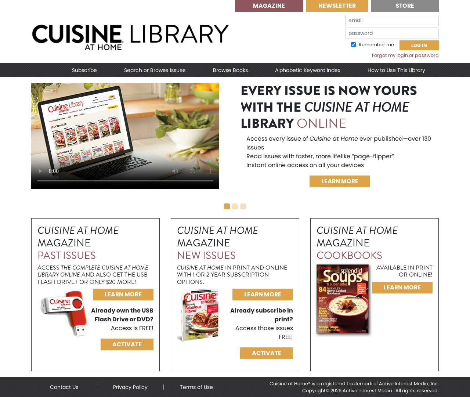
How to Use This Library (396, 70)
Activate (127, 344)
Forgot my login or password (405, 55)
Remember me (376, 44)
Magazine (269, 5)
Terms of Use (196, 387)
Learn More (339, 181)
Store (404, 5)
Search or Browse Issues (154, 70)
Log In (419, 45)
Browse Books (230, 70)
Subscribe (84, 70)
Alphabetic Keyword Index (307, 70)
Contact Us (64, 387)
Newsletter (337, 5)
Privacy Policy (130, 387)
